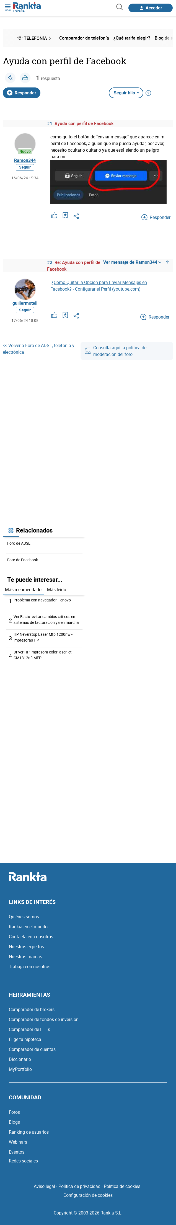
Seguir (25, 167)
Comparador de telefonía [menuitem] (84, 38)
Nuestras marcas (25, 956)
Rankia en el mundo (28, 927)
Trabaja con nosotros (29, 966)
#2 (49, 262)
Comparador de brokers (32, 1009)
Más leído (56, 589)
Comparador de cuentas (32, 1049)
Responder (21, 93)
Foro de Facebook (22, 559)
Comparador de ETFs (29, 1029)
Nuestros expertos (26, 947)
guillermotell (24, 303)
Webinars (18, 1142)
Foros (14, 1112)
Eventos (16, 1152)
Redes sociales (23, 1161)
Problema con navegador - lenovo (42, 600)
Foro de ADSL (18, 543)
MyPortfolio (20, 1069)
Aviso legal (44, 1186)
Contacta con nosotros (31, 937)
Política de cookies (122, 1186)
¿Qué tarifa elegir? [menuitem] (131, 38)
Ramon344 (25, 160)
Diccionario (20, 1059)
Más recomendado (23, 589)
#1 (49, 123)
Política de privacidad (79, 1186)
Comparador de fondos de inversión (44, 1019)
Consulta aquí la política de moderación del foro (116, 351)
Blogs (14, 1122)
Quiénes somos (24, 917)
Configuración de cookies (88, 1195)
